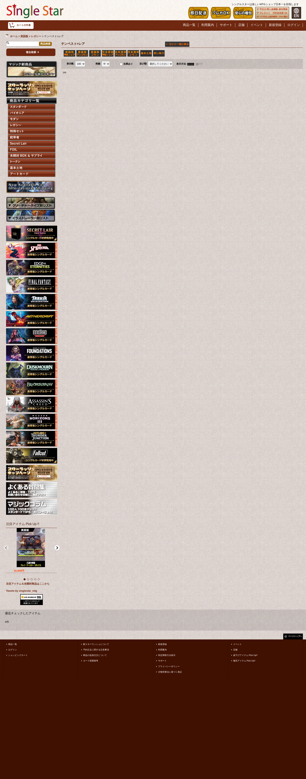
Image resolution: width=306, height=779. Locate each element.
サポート (162, 660)
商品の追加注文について (95, 655)
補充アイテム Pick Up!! (244, 660)
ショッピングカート (18, 655)
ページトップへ (295, 636)
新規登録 (162, 644)
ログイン (12, 649)
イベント (237, 644)
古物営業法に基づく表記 (170, 672)
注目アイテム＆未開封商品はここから (27, 583)
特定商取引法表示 (166, 655)
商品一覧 (12, 644)
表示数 (70, 64)
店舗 (235, 649)
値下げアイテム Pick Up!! (245, 655)
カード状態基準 (90, 660)
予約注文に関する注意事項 (96, 649)
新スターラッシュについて (96, 644)
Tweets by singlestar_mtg (21, 590)
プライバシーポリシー (169, 666)
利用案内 (162, 649)
